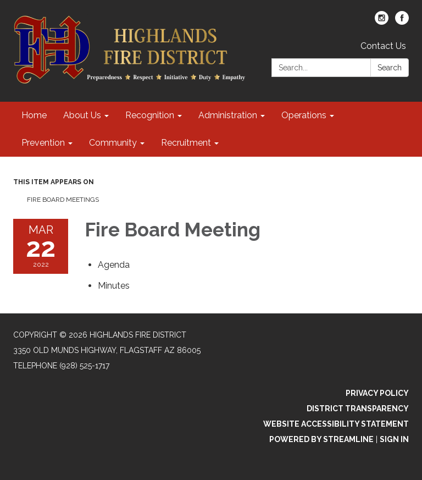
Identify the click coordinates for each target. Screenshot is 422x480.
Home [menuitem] (34, 115)
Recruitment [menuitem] (186, 142)
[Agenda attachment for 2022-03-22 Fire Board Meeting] (114, 265)
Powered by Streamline (321, 439)
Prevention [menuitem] (43, 142)
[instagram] (381, 21)
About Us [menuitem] (82, 115)
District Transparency (358, 408)
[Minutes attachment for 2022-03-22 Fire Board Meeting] (114, 285)
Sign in (394, 439)
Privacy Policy (377, 393)
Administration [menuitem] (227, 115)
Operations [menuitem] (303, 115)
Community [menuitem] (113, 142)
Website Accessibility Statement (336, 424)
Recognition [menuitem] (149, 115)
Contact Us (383, 46)
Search (389, 67)
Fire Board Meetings (63, 199)
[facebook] (402, 21)
